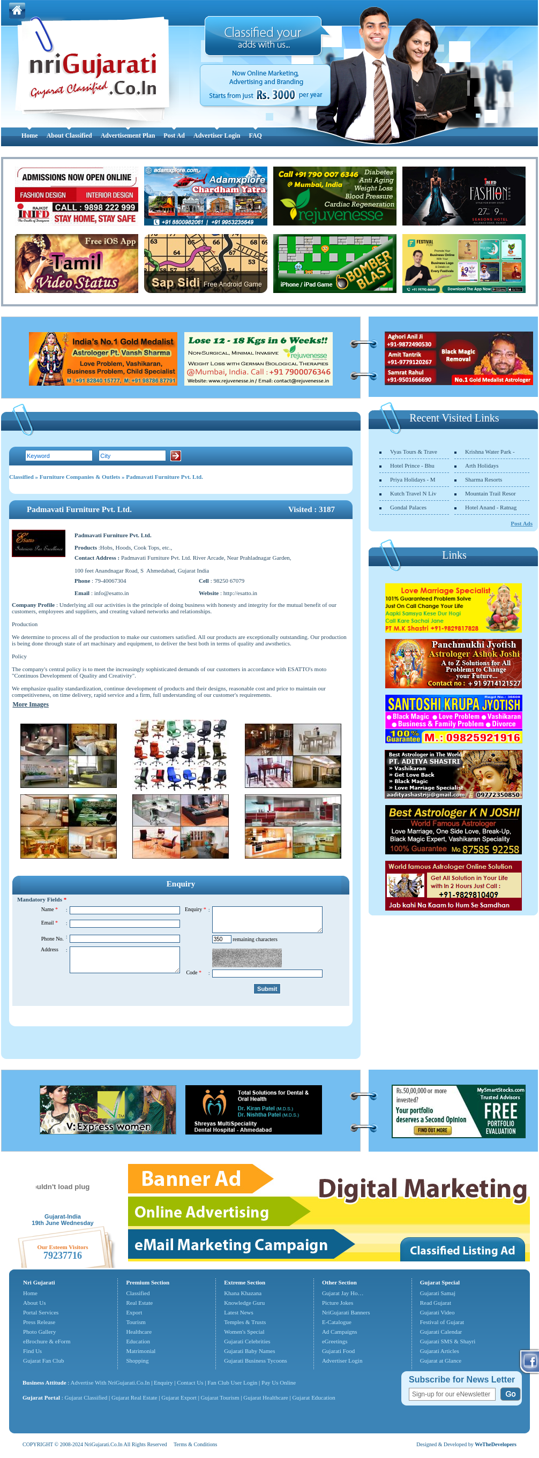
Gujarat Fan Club (43, 1360)
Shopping (137, 1360)
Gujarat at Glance (441, 1360)
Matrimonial (140, 1351)
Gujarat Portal (41, 1397)
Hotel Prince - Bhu (412, 465)
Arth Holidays (482, 465)
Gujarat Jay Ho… (343, 1293)
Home (29, 135)
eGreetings (335, 1341)
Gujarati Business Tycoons (255, 1360)
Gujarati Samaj (437, 1293)
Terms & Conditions (196, 1444)
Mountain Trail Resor (490, 493)
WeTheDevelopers (495, 1444)
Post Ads (522, 523)
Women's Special (244, 1331)
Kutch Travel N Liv (413, 493)
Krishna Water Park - (490, 451)
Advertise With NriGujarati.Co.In (110, 1382)
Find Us (32, 1351)
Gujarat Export (179, 1397)
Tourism (136, 1322)
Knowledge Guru (244, 1302)
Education (138, 1341)
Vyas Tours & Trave (413, 451)
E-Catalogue (336, 1322)
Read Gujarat (435, 1302)
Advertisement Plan (128, 135)
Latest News (238, 1312)
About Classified (69, 135)
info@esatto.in (111, 593)
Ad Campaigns (339, 1331)
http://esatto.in (240, 593)
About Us (34, 1302)
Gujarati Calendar (441, 1331)
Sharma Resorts (483, 479)
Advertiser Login (216, 135)
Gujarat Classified (86, 1397)
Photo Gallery (39, 1331)
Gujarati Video (437, 1312)
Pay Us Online (278, 1382)
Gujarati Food (338, 1351)
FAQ (255, 135)
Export (134, 1312)
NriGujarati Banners (346, 1312)
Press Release (39, 1322)
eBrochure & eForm (47, 1341)
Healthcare (139, 1331)
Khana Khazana (242, 1293)
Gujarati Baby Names (249, 1351)
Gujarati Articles (439, 1351)
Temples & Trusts (245, 1322)
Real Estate (139, 1302)
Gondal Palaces (408, 507)
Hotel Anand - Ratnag (490, 507)
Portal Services (40, 1312)
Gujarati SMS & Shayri (448, 1341)
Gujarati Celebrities (247, 1341)
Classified (21, 477)
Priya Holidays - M (413, 479)
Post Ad (174, 135)
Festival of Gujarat (442, 1322)
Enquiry (164, 1382)
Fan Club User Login (232, 1382)
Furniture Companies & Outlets (80, 477)
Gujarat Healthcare (265, 1397)
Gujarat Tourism (220, 1397)
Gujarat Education (313, 1397)
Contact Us (190, 1382)
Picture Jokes (337, 1302)
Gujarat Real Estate (134, 1397)
